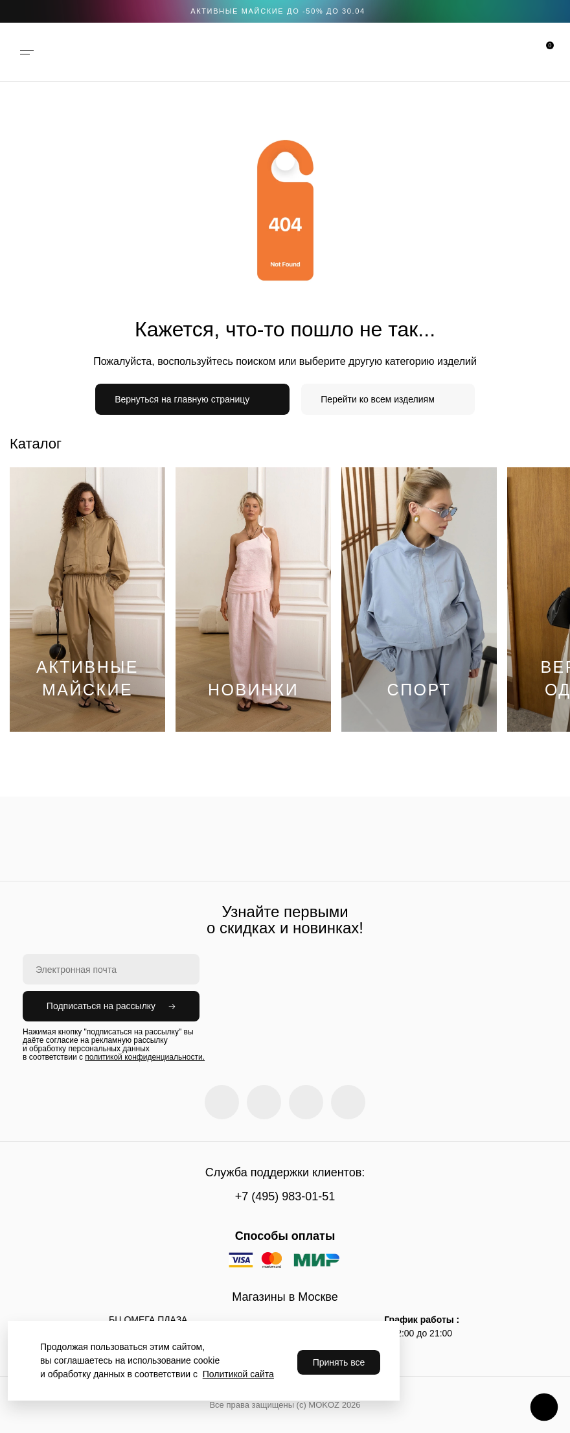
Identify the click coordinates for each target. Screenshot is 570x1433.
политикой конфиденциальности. (145, 1057)
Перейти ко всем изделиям (378, 399)
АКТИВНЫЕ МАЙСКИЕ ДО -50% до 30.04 (277, 11)
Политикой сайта (238, 1374)
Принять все (339, 1362)
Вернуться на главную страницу (182, 399)
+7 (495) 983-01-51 (285, 1196)
